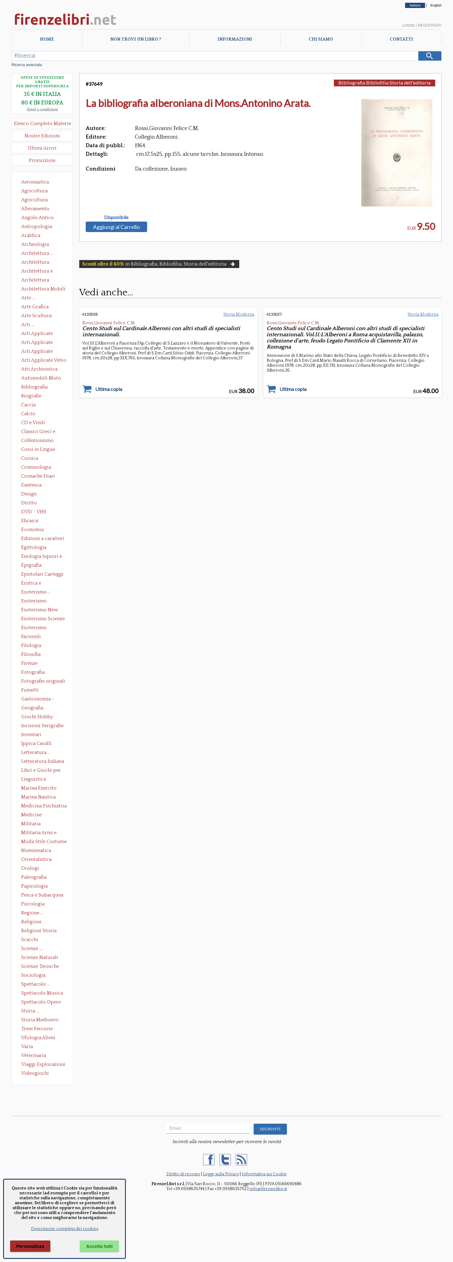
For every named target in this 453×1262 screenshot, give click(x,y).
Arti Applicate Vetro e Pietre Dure (43, 360)
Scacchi (29, 939)
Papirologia (34, 886)
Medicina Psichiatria (44, 806)
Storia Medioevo (40, 1020)
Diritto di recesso (183, 1174)
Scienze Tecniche (40, 966)
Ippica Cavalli (36, 743)
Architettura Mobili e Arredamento (43, 289)
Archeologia (35, 244)
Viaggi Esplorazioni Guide (43, 1065)
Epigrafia (31, 565)
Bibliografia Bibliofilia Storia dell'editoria (39, 387)
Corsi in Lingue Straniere (38, 450)
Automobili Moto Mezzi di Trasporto (42, 378)
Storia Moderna (238, 314)
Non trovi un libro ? (135, 39)
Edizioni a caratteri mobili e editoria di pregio (43, 539)
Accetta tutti (99, 1246)
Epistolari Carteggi (42, 574)
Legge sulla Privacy (221, 1174)
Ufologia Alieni (38, 1037)
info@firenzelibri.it (268, 1188)
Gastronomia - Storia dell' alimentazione (37, 699)
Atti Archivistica (39, 369)
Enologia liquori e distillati (41, 557)
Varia (27, 1046)
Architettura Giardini (35, 280)
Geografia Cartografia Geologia (34, 708)
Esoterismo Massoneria (34, 601)
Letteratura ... (35, 752)
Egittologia (33, 547)
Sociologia (33, 975)
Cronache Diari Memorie (38, 476)
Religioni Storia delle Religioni (39, 931)
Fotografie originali (43, 681)
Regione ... (32, 913)
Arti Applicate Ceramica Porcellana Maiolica (43, 334)
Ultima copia (108, 389)
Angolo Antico (37, 217)
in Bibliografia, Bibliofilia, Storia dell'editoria (159, 264)
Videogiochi (35, 1073)
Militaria (31, 823)
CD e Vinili (33, 422)
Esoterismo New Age (39, 610)
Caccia (28, 405)
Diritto (29, 503)
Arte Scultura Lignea (36, 316)
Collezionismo (37, 440)
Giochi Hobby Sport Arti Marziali (42, 717)
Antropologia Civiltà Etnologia (40, 227)
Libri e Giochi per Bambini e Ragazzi (41, 770)
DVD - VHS (33, 512)
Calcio (28, 413)
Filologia (31, 645)
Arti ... (27, 324)
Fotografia (33, 672)
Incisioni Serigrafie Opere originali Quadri (42, 726)
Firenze (29, 663)
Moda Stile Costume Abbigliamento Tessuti (44, 842)
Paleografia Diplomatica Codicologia (35, 877)
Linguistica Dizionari (33, 779)
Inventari (31, 734)
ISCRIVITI (270, 1129)
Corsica (29, 458)
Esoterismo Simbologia (34, 628)
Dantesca (31, 485)
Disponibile (116, 217)
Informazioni (234, 39)
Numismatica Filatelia (36, 851)
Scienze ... (31, 948)
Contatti (401, 39)
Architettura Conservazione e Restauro (39, 262)
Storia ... (30, 1011)
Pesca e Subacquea (42, 895)
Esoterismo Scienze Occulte (43, 619)
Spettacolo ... (35, 984)
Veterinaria (33, 1055)
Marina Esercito (39, 788)
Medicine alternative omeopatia (33, 815)
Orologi (30, 868)
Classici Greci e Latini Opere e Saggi (43, 432)
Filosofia (31, 654)
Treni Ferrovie (37, 1028)
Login (408, 25)
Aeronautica (35, 182)
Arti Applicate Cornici (37, 343)
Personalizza (30, 1246)
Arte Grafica (35, 307)
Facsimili (31, 636)
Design (29, 494)
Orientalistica (36, 859)
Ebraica (29, 520)
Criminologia (36, 467)
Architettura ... (37, 253)
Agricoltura (34, 191)
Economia (32, 529)
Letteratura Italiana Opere (42, 762)
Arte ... (28, 298)
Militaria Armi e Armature (39, 833)
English (435, 5)
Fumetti (30, 690)
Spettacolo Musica (42, 993)
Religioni (31, 922)
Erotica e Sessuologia (34, 583)
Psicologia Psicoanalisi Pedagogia (34, 904)
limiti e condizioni (42, 109)
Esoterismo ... (36, 592)
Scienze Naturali (39, 957)
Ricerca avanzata (27, 64)
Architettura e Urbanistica (37, 271)
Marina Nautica (38, 797)
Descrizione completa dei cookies (64, 1228)
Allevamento (35, 208)
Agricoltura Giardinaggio (36, 200)
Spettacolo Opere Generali (41, 1002)
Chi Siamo (321, 39)
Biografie (31, 396)
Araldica (30, 235)
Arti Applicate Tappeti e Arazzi (39, 352)
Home (47, 39)
